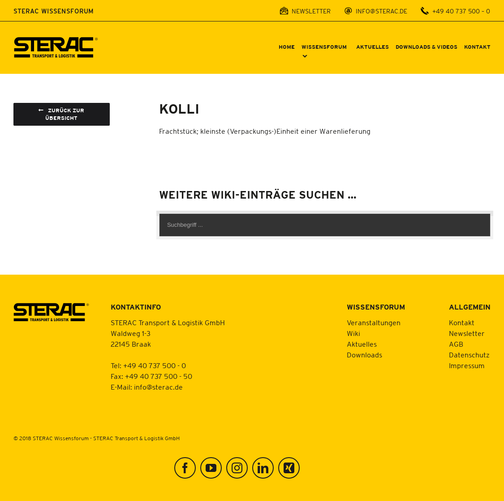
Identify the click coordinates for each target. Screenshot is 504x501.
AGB (456, 344)
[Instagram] (237, 468)
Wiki (353, 333)
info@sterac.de (158, 387)
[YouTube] (211, 468)
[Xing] (289, 468)
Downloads (364, 355)
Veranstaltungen (374, 322)
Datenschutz (469, 355)
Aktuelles (362, 344)
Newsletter (467, 333)
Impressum (467, 365)
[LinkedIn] (263, 468)
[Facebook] (185, 468)
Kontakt (461, 322)
